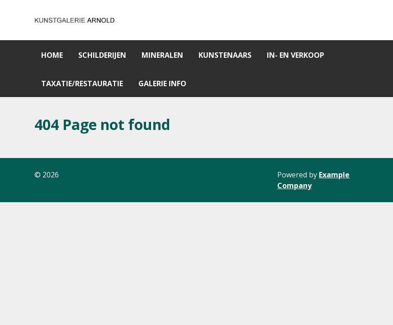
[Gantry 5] (75, 20)
